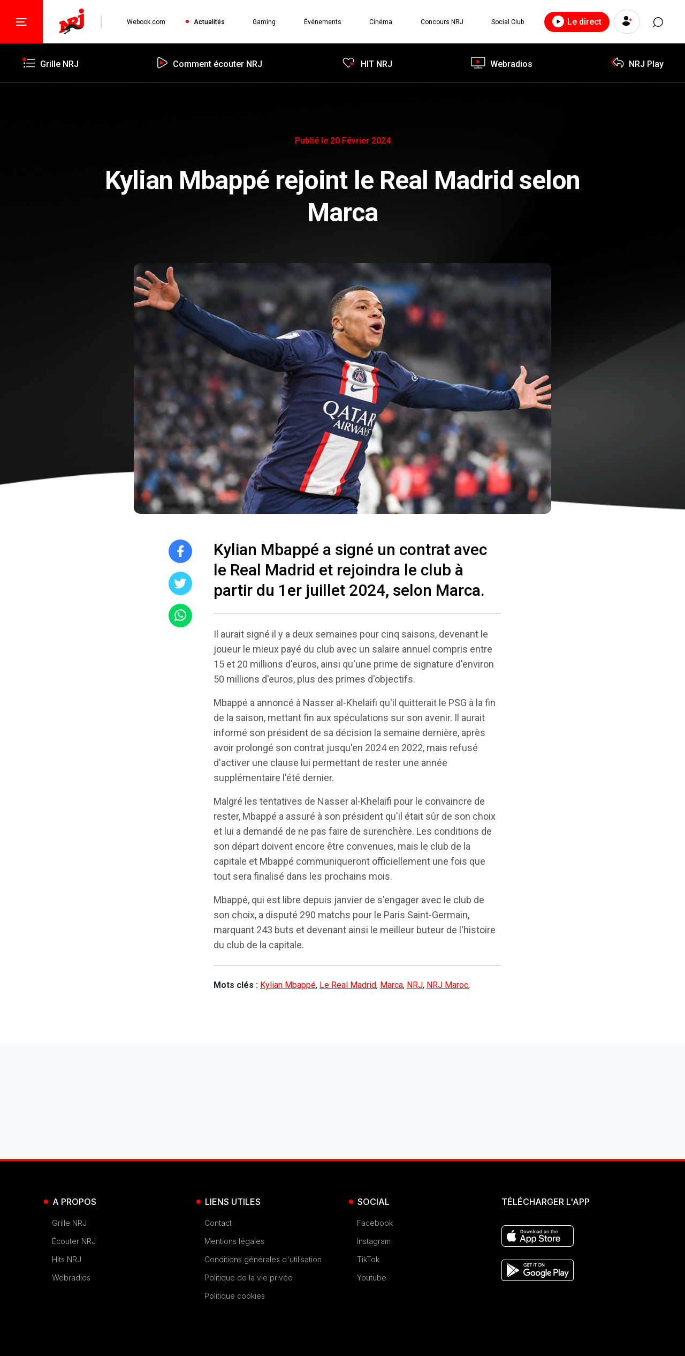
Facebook (375, 1222)
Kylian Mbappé (288, 985)
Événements (322, 22)
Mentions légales (234, 1241)
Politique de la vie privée (248, 1277)
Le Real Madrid (347, 985)
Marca (391, 985)
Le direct (575, 21)
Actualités (209, 22)
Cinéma (380, 22)
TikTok (368, 1259)
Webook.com (146, 22)
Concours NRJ (441, 22)
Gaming (264, 22)
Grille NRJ (69, 1222)
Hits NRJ (66, 1259)
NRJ (415, 985)
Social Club (507, 22)
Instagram (374, 1241)
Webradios (71, 1277)
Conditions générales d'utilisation (263, 1259)
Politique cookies (234, 1295)
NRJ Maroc (447, 985)
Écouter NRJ (74, 1241)
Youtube (371, 1277)
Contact (218, 1222)
